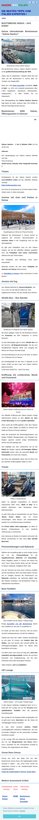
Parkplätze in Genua (11, 273)
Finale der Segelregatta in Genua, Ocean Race (19, 772)
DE (30, 2)
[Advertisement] (19, 130)
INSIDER (7, 5)
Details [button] (22, 811)
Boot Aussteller (19, 85)
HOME (15, 796)
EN (33, 2)
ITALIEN (23, 5)
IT (36, 2)
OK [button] (19, 816)
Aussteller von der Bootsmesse (19, 624)
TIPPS (14, 5)
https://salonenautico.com (11, 185)
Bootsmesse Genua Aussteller (25, 798)
